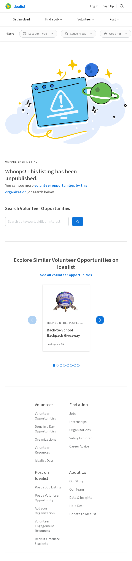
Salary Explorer (80, 438)
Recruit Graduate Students (47, 541)
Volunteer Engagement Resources (44, 526)
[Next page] (100, 320)
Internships (78, 422)
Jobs (72, 413)
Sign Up (108, 6)
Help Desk (76, 506)
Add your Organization (45, 511)
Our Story (76, 481)
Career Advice (79, 446)
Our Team (76, 489)
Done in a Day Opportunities (45, 429)
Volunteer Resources (42, 450)
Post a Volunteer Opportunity (47, 498)
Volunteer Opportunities (45, 416)
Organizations (45, 439)
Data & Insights (80, 497)
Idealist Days (44, 460)
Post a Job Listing (48, 487)
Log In (94, 6)
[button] (54, 20)
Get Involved (21, 19)
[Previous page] (32, 320)
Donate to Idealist (82, 514)
